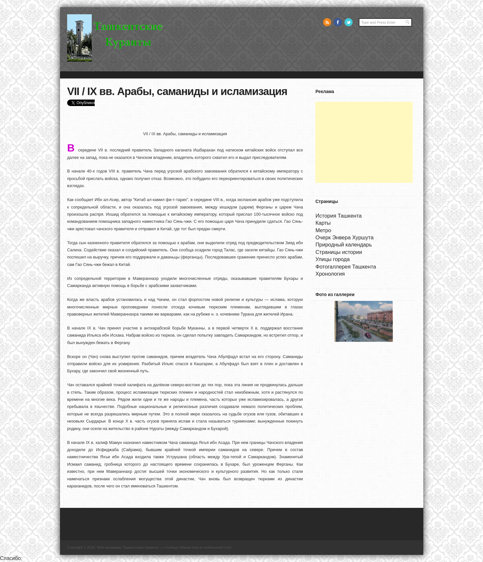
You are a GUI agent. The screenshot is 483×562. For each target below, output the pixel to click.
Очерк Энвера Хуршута (344, 237)
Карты (323, 223)
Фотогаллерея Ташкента (345, 266)
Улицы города (332, 259)
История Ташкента (338, 216)
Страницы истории (338, 252)
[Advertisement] (364, 142)
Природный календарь (343, 244)
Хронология (329, 274)
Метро (323, 230)
